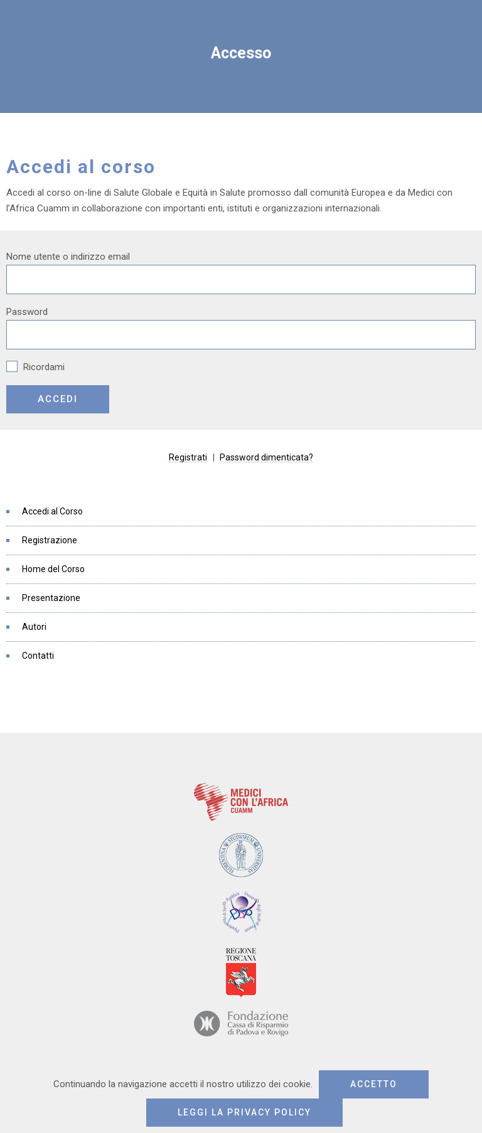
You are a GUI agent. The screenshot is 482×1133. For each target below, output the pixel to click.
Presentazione (51, 598)
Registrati (188, 457)
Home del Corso (53, 569)
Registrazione (49, 540)
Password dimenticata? (266, 457)
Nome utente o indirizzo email (68, 256)
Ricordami (35, 367)
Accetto (373, 1084)
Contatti (38, 656)
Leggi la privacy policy (244, 1112)
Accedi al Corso (52, 511)
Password (27, 311)
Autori (34, 627)
